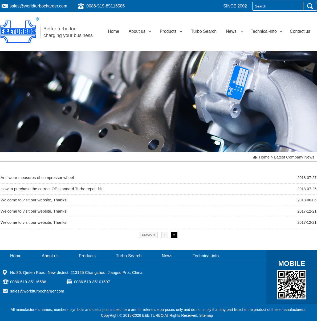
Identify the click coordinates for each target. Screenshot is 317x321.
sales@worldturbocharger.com (38, 6)
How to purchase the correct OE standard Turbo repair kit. (52, 188)
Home (264, 157)
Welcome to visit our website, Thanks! (34, 200)
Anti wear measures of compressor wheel (37, 177)
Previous (149, 235)
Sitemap (206, 315)
